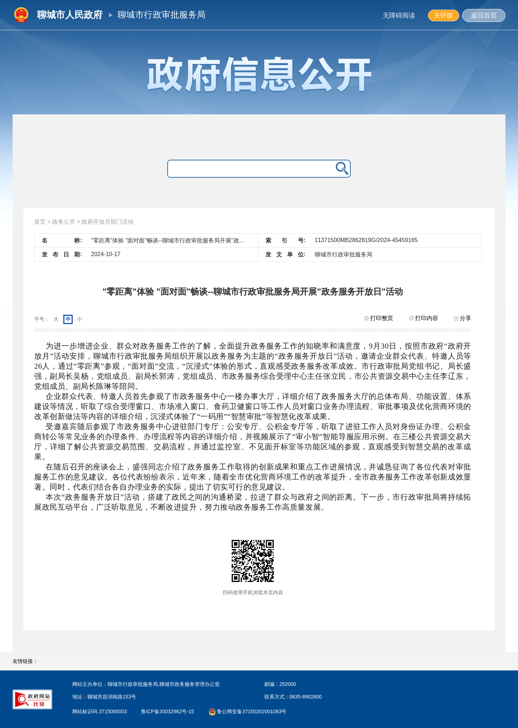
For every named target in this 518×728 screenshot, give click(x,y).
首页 (40, 222)
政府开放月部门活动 (107, 222)
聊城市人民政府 (70, 14)
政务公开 (63, 222)
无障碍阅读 (399, 15)
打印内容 (423, 318)
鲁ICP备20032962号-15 (169, 711)
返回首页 (484, 15)
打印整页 (378, 318)
